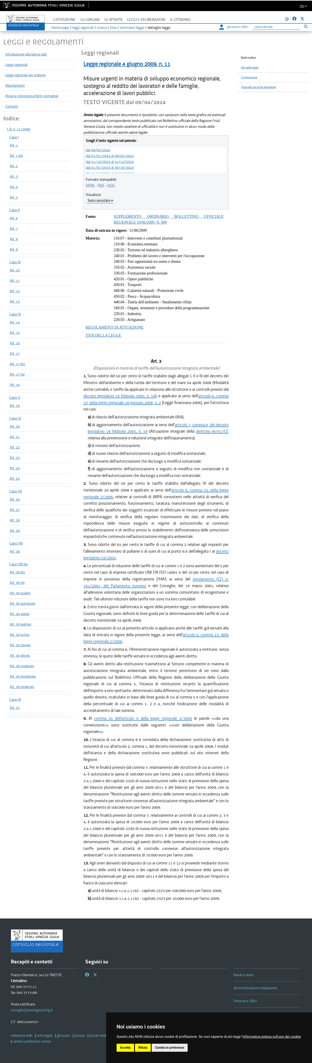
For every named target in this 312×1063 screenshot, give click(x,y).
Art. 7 (14, 228)
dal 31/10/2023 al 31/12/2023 (110, 161)
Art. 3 (14, 176)
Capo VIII (16, 543)
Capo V (14, 397)
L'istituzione (64, 19)
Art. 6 (14, 218)
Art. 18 (15, 384)
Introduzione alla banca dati (26, 54)
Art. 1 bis (16, 155)
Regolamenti (15, 85)
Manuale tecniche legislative (258, 87)
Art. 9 (14, 249)
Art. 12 (15, 291)
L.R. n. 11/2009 (18, 129)
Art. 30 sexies (19, 613)
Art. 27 (15, 509)
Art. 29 (15, 530)
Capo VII (15, 491)
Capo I (14, 137)
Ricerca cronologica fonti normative (31, 96)
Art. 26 (15, 499)
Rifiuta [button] (142, 1047)
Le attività (113, 19)
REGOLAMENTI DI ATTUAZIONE (114, 327)
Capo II (14, 210)
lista (113, 27)
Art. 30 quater (20, 593)
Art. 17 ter (17, 374)
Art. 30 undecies (22, 666)
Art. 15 (15, 332)
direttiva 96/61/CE (212, 431)
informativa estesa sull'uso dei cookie (272, 1037)
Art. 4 (14, 186)
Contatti (11, 106)
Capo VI (15, 418)
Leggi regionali (16, 64)
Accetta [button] (125, 1047)
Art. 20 (15, 426)
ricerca (102, 27)
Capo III (15, 262)
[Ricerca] (276, 27)
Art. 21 (15, 436)
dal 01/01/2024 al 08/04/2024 (110, 155)
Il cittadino (180, 19)
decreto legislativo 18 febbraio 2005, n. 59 (119, 396)
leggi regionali (83, 27)
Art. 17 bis (17, 363)
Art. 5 (14, 197)
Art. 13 (15, 301)
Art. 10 (15, 270)
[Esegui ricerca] (305, 26)
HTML (90, 185)
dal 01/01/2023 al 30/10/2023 (110, 167)
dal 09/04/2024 (98, 150)
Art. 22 (15, 447)
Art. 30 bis (17, 572)
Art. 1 (14, 145)
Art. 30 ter (17, 582)
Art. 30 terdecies (22, 686)
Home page (60, 27)
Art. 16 (15, 343)
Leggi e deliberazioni (146, 19)
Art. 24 (15, 468)
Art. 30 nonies (20, 645)
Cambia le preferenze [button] (169, 1047)
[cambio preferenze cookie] (32, 1041)
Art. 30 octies (19, 634)
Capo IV (15, 314)
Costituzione (249, 77)
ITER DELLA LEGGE (103, 335)
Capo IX (15, 699)
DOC (111, 185)
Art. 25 (15, 478)
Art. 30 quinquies (22, 603)
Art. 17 (15, 353)
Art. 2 (14, 166)
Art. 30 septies (20, 624)
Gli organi (89, 19)
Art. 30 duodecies (23, 676)
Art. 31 (15, 707)
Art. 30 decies (20, 655)
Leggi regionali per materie (25, 75)
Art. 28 (15, 520)
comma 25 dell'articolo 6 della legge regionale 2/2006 (143, 718)
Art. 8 (14, 239)
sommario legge (132, 27)
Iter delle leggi (249, 68)
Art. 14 (15, 322)
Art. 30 (15, 551)
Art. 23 (15, 457)
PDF (101, 185)
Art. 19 (15, 405)
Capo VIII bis (18, 564)
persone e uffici (233, 27)
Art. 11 (15, 280)
